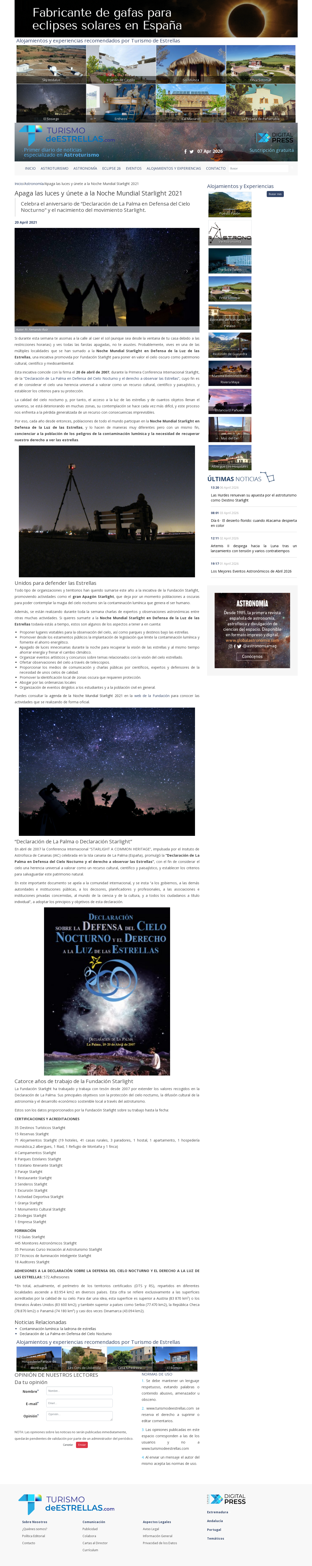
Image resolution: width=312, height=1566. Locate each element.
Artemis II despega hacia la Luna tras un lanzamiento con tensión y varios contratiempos (254, 548)
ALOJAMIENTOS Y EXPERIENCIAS (174, 168)
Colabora (89, 1536)
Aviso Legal (151, 1529)
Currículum (90, 1550)
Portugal (215, 1530)
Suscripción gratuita (272, 150)
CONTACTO (216, 168)
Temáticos (217, 1538)
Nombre (31, 1391)
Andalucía (216, 1521)
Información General (157, 1536)
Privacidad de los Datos (160, 1543)
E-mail (32, 1403)
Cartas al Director (95, 1543)
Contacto (28, 1543)
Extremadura (219, 1512)
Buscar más (275, 194)
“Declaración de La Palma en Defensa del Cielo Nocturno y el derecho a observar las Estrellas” (102, 378)
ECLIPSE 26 (111, 168)
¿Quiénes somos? (34, 1529)
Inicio (30, 168)
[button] (28, 275)
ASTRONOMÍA (85, 168)
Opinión (31, 1415)
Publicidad (90, 1529)
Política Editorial (33, 1536)
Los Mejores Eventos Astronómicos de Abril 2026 (251, 571)
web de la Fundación (152, 695)
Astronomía (34, 183)
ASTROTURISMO (54, 168)
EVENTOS (134, 168)
